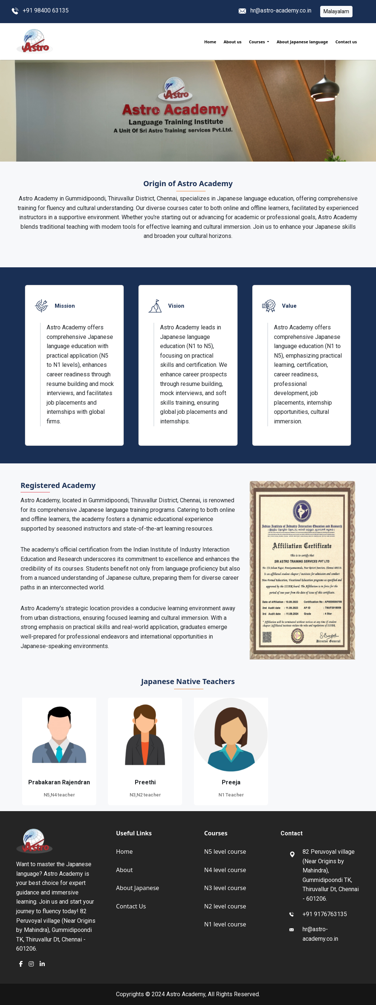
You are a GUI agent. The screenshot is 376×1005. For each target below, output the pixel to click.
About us (233, 41)
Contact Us (131, 906)
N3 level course (225, 888)
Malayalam (336, 11)
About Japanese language (302, 41)
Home (210, 41)
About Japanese (137, 888)
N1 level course (225, 924)
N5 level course (225, 851)
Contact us (346, 41)
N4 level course (225, 870)
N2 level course (225, 906)
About (124, 870)
